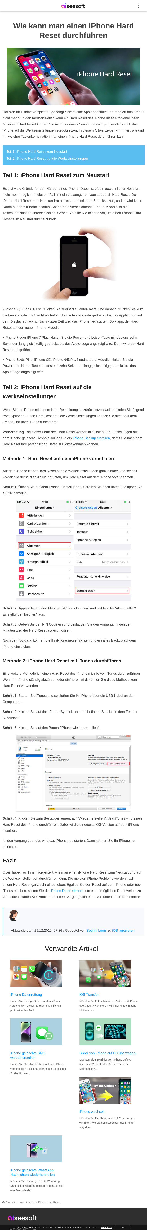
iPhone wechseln (92, 1112)
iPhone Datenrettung (26, 995)
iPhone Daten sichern (66, 891)
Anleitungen (27, 1202)
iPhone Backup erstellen (91, 438)
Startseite (9, 1202)
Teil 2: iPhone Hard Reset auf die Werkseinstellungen (47, 158)
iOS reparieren (123, 930)
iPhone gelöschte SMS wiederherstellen (27, 1055)
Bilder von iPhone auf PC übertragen (107, 1053)
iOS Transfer (89, 995)
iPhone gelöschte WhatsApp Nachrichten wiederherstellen (32, 1172)
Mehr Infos (106, 1227)
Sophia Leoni (97, 930)
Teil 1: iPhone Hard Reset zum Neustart (37, 152)
